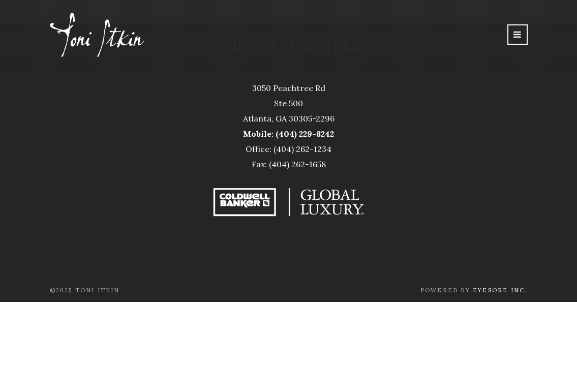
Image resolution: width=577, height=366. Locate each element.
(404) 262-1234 (302, 149)
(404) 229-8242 (305, 134)
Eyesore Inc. (500, 290)
